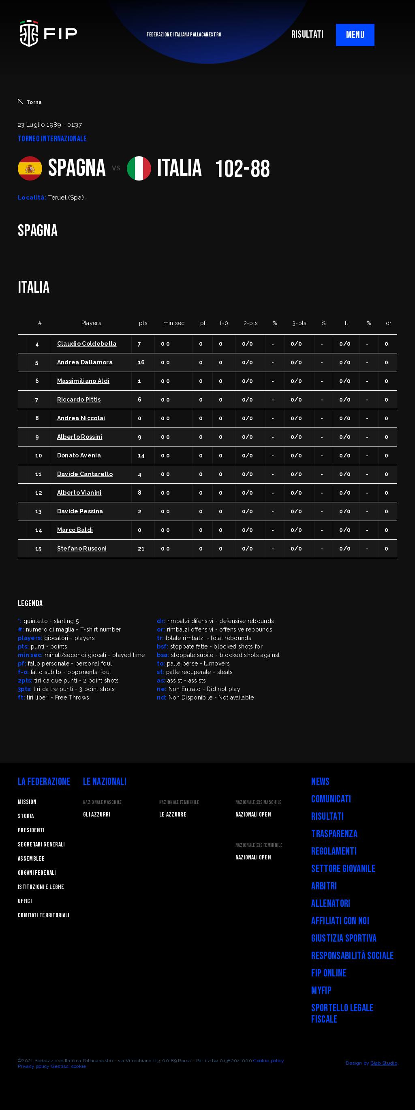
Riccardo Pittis (79, 399)
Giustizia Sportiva (343, 938)
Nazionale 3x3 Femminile (258, 845)
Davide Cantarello (85, 474)
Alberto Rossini (80, 437)
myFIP (321, 991)
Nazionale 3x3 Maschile (258, 803)
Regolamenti (334, 851)
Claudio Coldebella (87, 343)
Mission (27, 802)
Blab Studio (383, 1063)
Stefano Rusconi (82, 548)
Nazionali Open (253, 815)
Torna (30, 102)
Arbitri (324, 886)
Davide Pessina (80, 511)
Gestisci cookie (68, 1066)
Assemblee (31, 859)
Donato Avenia (79, 455)
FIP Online (328, 973)
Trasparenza (334, 834)
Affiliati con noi (340, 921)
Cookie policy (268, 1060)
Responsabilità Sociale (352, 956)
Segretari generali (41, 844)
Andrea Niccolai (81, 418)
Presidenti (31, 830)
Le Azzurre (172, 815)
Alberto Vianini (79, 492)
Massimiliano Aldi (83, 381)
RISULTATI (307, 34)
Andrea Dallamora (85, 362)
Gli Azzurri (96, 815)
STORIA (26, 816)
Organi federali (37, 873)
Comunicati (331, 799)
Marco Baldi (75, 530)
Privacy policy (33, 1066)
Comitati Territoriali (43, 915)
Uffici (25, 901)
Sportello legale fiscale (342, 1014)
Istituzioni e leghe (41, 887)
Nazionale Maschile (102, 803)
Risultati (327, 816)
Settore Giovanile (343, 869)
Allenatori (330, 903)
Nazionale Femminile (179, 803)
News (320, 782)
